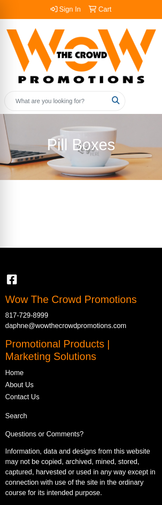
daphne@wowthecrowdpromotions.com (65, 325)
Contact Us (22, 397)
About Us (19, 384)
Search (16, 416)
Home (14, 372)
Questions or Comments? (44, 434)
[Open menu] (144, 101)
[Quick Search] (55, 101)
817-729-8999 (26, 315)
